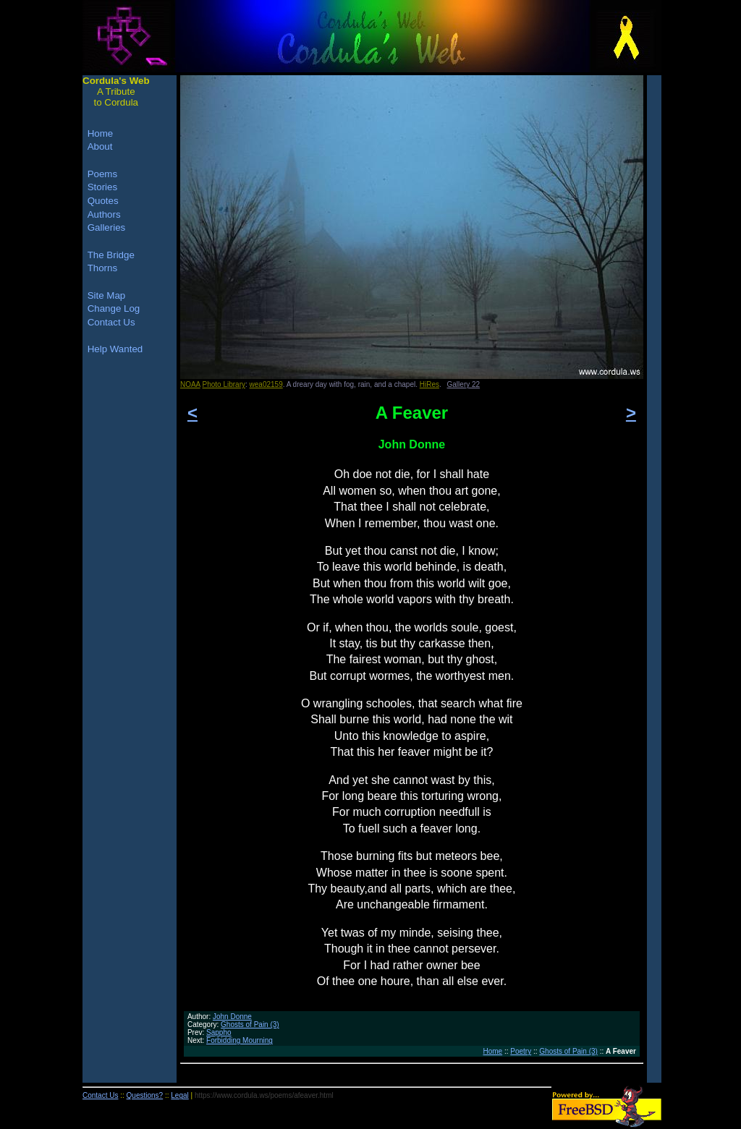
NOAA (190, 384)
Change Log (114, 308)
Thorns (102, 268)
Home (492, 1051)
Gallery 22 (463, 384)
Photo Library (224, 384)
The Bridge (111, 255)
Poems (102, 174)
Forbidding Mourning (239, 1040)
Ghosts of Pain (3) (250, 1024)
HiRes (429, 384)
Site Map (107, 295)
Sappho (218, 1032)
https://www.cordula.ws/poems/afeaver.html (264, 1095)
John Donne (232, 1017)
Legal (179, 1095)
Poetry (520, 1051)
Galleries (107, 227)
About (100, 146)
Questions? (145, 1095)
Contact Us (111, 322)
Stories (102, 187)
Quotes (103, 200)
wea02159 (266, 384)
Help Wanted (115, 349)
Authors (104, 214)
